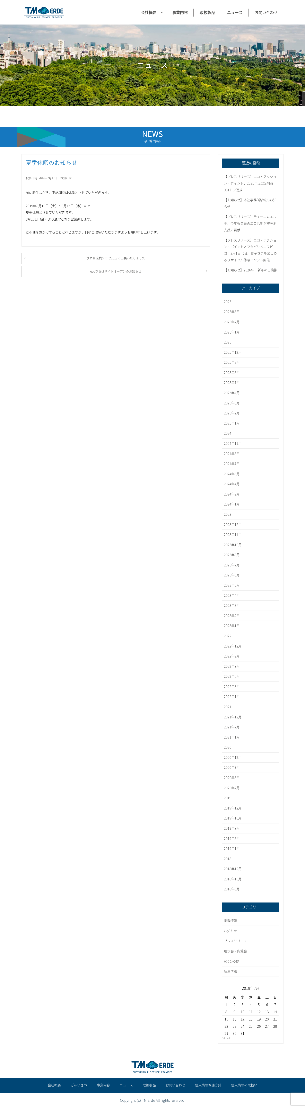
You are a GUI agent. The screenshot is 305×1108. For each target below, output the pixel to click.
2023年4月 (232, 595)
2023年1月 (232, 625)
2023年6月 (232, 575)
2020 (227, 747)
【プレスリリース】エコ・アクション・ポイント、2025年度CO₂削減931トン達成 (250, 183)
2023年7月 (232, 565)
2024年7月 (232, 463)
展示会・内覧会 (235, 951)
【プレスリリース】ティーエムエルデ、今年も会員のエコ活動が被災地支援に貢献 (250, 223)
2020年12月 (233, 757)
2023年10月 (233, 544)
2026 (227, 301)
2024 (227, 433)
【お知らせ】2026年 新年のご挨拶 (250, 270)
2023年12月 (233, 524)
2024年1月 (232, 504)
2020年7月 (232, 767)
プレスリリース (235, 941)
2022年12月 (233, 646)
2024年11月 (233, 443)
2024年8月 (232, 453)
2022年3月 (232, 686)
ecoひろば (231, 961)
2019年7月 (232, 828)
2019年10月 (233, 818)
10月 (228, 1038)
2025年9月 (232, 362)
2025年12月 (233, 352)
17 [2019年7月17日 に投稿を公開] (242, 1019)
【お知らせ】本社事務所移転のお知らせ (250, 203)
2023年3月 (232, 605)
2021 (227, 706)
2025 (227, 342)
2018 (227, 858)
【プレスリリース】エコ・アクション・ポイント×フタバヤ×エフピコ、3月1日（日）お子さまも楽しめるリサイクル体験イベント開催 (250, 250)
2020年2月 (232, 788)
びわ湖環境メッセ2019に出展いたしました (115, 258)
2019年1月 (232, 848)
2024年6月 (232, 474)
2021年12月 (233, 717)
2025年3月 (232, 403)
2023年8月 (232, 554)
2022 (227, 636)
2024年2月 (232, 494)
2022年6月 (232, 676)
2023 (227, 514)
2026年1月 (232, 332)
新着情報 (230, 971)
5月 (223, 1038)
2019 (227, 798)
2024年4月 (232, 484)
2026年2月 (232, 322)
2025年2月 (232, 413)
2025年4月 (232, 392)
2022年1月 (232, 696)
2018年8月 (232, 889)
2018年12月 (233, 868)
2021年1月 (232, 737)
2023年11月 (233, 534)
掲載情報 (230, 920)
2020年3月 (232, 777)
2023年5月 (232, 585)
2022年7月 (232, 666)
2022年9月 (232, 656)
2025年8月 (232, 372)
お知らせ (66, 178)
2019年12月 (233, 808)
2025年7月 (232, 382)
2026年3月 (232, 311)
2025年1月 (232, 423)
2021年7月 (232, 727)
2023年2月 (232, 615)
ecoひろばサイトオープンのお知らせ (115, 271)
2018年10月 (233, 879)
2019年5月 (232, 838)
